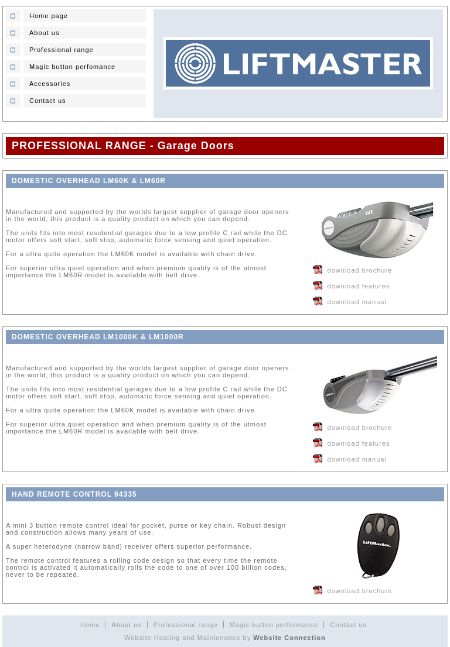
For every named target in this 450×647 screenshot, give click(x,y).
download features (359, 286)
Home (90, 624)
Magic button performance (274, 624)
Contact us (348, 624)
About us (126, 624)
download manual (357, 301)
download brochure (360, 270)
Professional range (186, 624)
